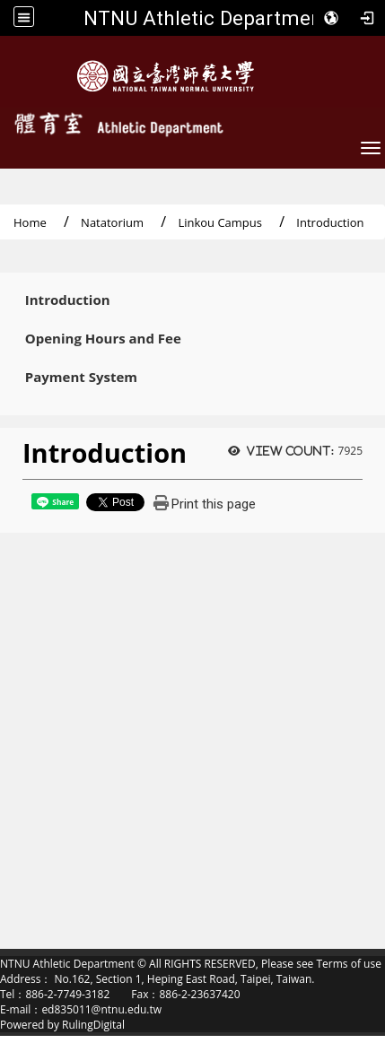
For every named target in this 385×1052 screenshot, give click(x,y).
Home (30, 222)
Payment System (81, 377)
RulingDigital (93, 1024)
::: (6, 296)
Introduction (67, 300)
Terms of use (348, 963)
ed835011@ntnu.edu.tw (101, 1009)
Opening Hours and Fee (103, 338)
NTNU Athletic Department (206, 18)
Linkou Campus (220, 222)
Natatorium (112, 222)
